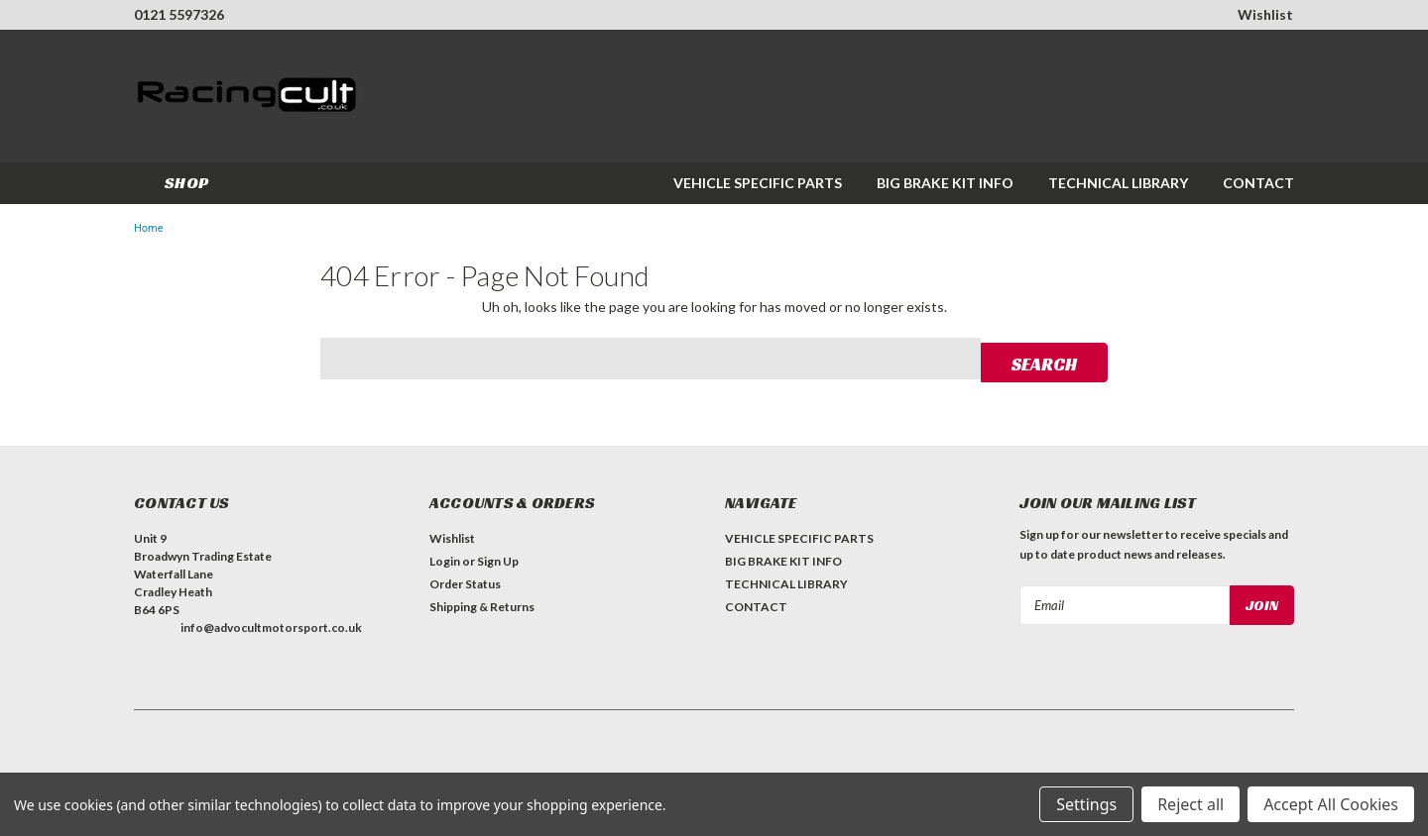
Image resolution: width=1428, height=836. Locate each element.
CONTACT (1258, 182)
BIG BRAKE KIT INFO (945, 182)
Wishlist (1265, 14)
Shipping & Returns (482, 603)
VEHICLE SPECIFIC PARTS (757, 182)
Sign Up (498, 558)
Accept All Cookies (1330, 804)
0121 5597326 (179, 14)
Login (444, 558)
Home (149, 228)
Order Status (465, 581)
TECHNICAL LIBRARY (1118, 182)
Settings (1086, 804)
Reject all (1190, 804)
